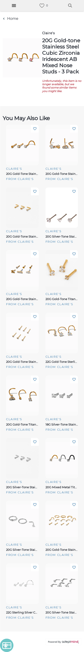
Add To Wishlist (35, 128)
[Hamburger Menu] (14, 5)
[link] (41, 5)
